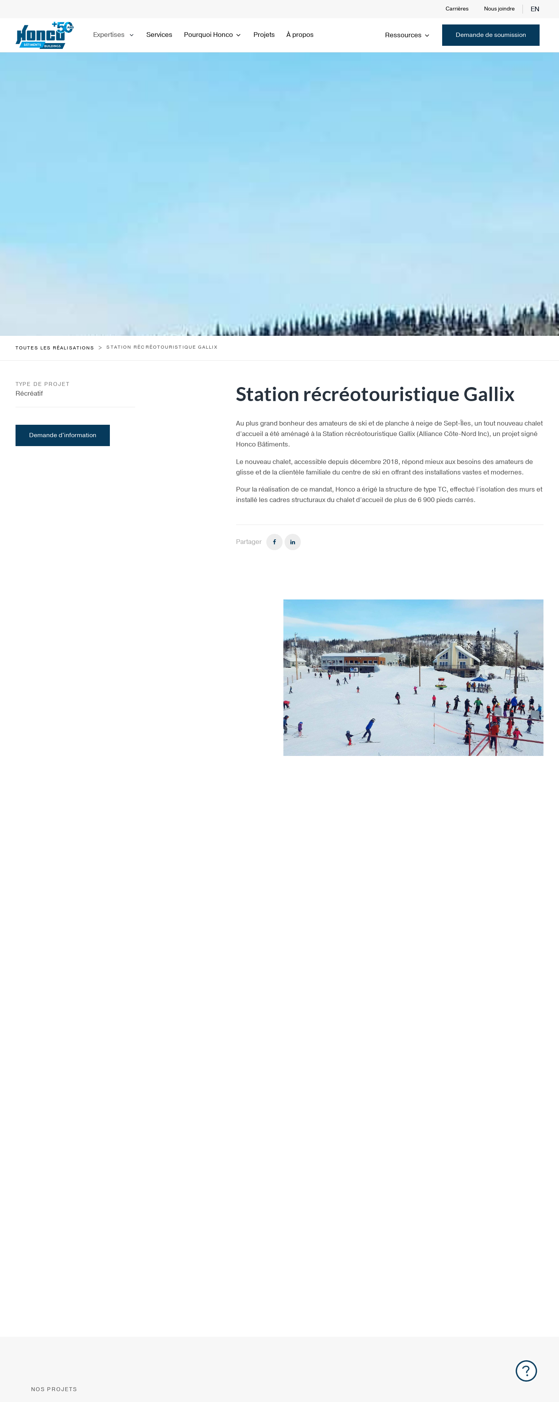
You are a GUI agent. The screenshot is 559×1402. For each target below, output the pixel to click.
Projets (264, 34)
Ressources (408, 35)
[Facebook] (274, 542)
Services (159, 34)
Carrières (457, 8)
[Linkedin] (293, 542)
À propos (300, 34)
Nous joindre (499, 8)
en (535, 9)
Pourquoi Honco (213, 34)
